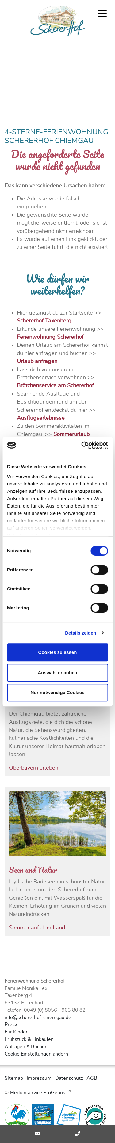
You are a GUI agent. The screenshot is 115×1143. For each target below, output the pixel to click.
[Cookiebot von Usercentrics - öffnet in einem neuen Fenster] (82, 445)
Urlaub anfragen (37, 361)
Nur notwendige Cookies (58, 692)
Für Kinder (16, 1031)
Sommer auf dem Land (37, 928)
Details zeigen (80, 632)
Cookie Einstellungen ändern (36, 1054)
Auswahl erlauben (57, 672)
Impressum (39, 1078)
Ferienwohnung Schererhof (50, 337)
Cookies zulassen (57, 652)
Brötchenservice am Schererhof (55, 385)
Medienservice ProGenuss (39, 1092)
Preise (12, 1024)
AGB (91, 1078)
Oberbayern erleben (33, 768)
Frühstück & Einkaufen (29, 1039)
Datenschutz (69, 1078)
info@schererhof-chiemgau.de (38, 1017)
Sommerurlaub (71, 434)
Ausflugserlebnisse (41, 418)
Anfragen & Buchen (26, 1046)
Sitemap (14, 1078)
